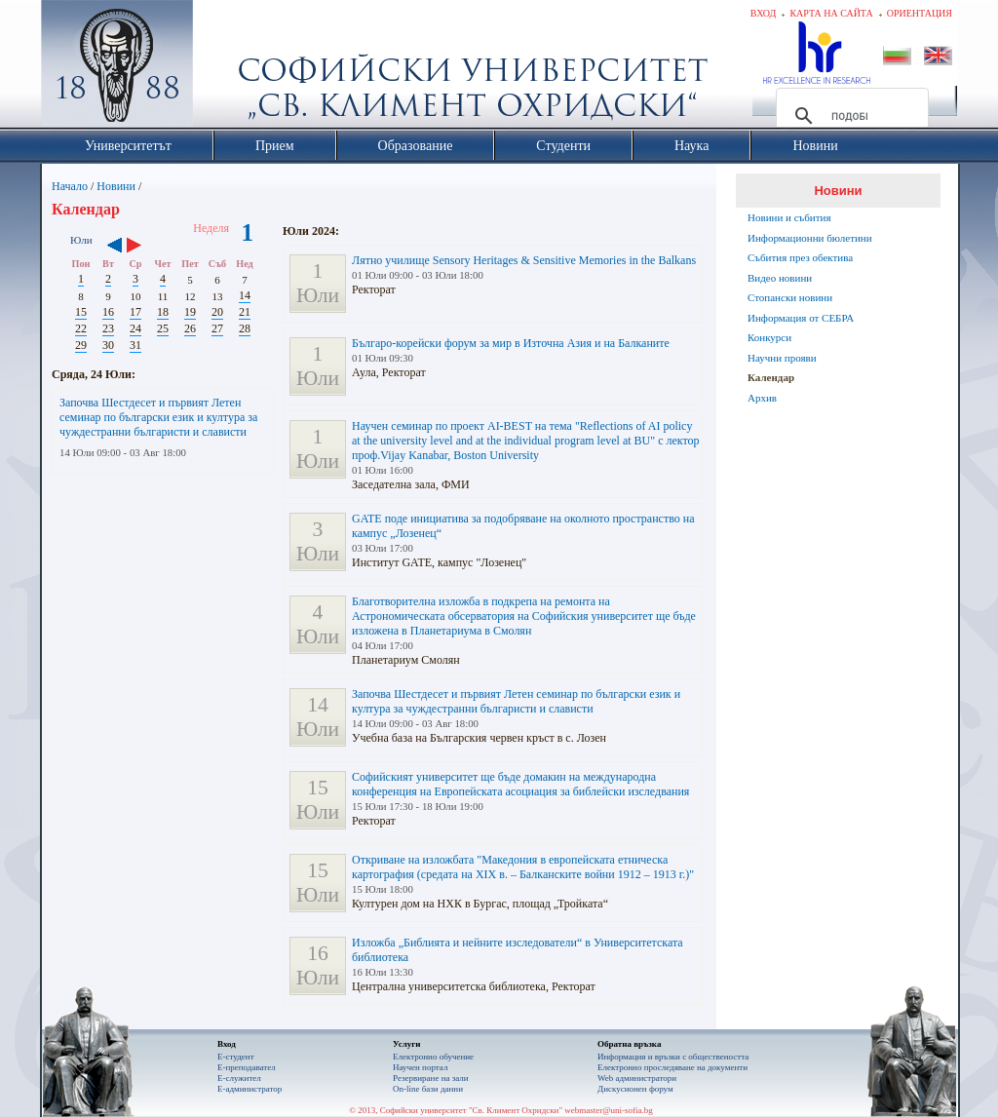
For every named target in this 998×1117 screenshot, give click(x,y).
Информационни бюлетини (810, 238)
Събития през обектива (800, 257)
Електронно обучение (433, 1056)
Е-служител (239, 1078)
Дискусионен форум (635, 1089)
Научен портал (420, 1067)
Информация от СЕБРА (801, 318)
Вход (763, 13)
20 (217, 312)
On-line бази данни (428, 1089)
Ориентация (919, 13)
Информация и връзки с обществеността (672, 1056)
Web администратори (636, 1078)
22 (81, 328)
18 (163, 312)
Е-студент (235, 1056)
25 (163, 328)
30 (108, 345)
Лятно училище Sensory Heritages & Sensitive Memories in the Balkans (524, 260)
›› (144, 246)
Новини (115, 186)
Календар (771, 377)
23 (108, 328)
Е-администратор (249, 1089)
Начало (70, 186)
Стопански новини (790, 297)
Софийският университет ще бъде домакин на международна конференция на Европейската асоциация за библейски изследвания (520, 784)
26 (190, 328)
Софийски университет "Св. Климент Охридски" (227, 68)
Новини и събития (789, 217)
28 (244, 328)
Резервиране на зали (431, 1078)
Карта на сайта (830, 13)
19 (190, 312)
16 (108, 312)
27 (217, 328)
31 (135, 345)
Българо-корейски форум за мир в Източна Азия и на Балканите (511, 343)
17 (135, 312)
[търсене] (849, 116)
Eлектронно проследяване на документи (672, 1067)
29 (81, 345)
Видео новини (780, 278)
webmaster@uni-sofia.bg (608, 1110)
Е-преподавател (246, 1067)
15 (81, 312)
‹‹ (114, 246)
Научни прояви (782, 358)
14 (244, 295)
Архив (762, 398)
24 (135, 328)
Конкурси (769, 337)
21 (244, 312)
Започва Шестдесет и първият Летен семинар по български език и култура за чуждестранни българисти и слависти (158, 417)
